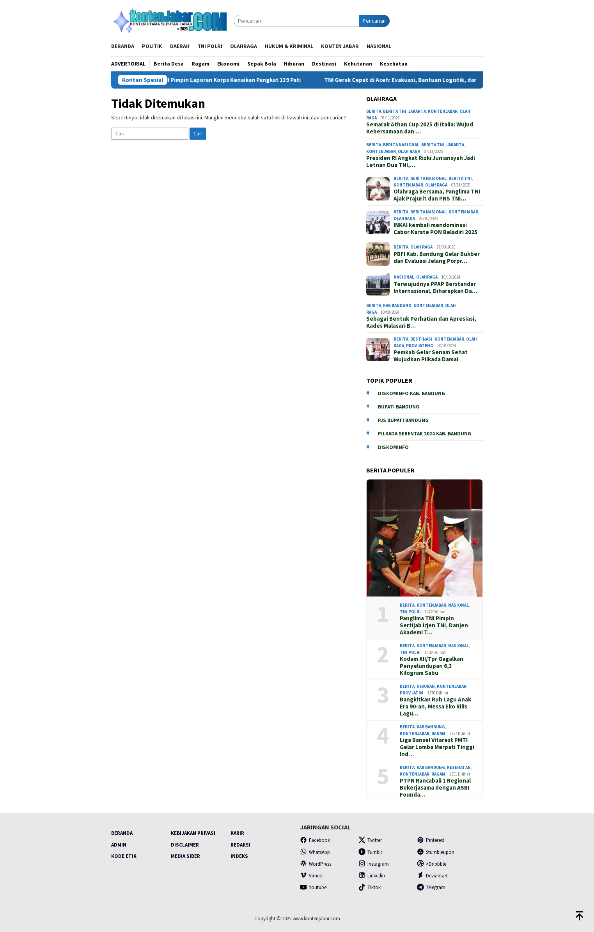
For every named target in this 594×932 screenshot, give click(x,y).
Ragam (438, 733)
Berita (373, 111)
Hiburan (426, 686)
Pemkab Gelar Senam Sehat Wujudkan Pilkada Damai (431, 356)
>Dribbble (431, 864)
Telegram (431, 887)
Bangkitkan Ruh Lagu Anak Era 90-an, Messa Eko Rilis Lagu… (435, 706)
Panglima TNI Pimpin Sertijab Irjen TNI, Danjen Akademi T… (434, 625)
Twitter (370, 840)
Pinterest (430, 840)
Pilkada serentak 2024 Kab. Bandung (424, 433)
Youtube (313, 887)
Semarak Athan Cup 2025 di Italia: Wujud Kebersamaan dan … (419, 128)
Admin (118, 844)
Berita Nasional (401, 144)
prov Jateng (419, 345)
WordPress (315, 864)
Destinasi (421, 339)
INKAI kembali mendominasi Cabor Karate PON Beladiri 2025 (435, 229)
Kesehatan (459, 767)
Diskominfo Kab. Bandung (411, 393)
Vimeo (311, 875)
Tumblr (370, 852)
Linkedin (371, 875)
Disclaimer (185, 844)
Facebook (315, 840)
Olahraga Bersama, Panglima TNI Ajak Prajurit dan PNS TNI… (437, 195)
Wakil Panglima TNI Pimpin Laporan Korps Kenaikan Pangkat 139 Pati (222, 79)
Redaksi (240, 844)
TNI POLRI (410, 611)
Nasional (404, 277)
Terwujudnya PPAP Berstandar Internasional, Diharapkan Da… (435, 287)
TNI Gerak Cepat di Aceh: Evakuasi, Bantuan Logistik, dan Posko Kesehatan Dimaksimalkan (457, 79)
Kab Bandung (397, 305)
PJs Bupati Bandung (403, 420)
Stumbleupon (435, 852)
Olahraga (404, 218)
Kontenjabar (442, 111)
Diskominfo (393, 447)
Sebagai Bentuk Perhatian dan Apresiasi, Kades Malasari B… (421, 322)
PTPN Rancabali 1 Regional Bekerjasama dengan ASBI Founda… (435, 787)
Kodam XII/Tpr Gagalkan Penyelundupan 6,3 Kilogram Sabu (431, 665)
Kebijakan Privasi (193, 833)
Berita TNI (394, 111)
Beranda (122, 833)
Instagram (373, 864)
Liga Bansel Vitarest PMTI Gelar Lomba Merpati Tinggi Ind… (437, 747)
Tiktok (369, 887)
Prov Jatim (412, 693)
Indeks (239, 856)
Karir (237, 833)
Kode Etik (124, 856)
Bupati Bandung (398, 406)
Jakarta (417, 111)
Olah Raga (409, 151)
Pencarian (374, 20)
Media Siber (185, 856)
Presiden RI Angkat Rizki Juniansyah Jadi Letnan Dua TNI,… (420, 161)
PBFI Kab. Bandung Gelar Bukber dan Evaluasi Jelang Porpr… (437, 257)
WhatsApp (315, 852)
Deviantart (432, 875)
